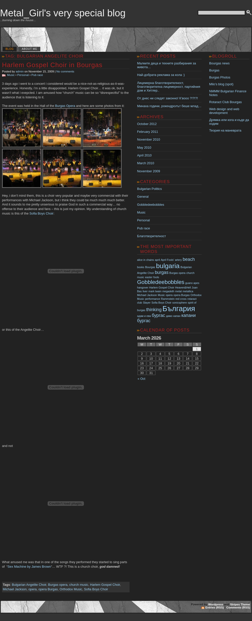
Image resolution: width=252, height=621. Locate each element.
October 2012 (147, 124)
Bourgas (150, 267)
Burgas (214, 70)
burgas (162, 272)
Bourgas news (219, 63)
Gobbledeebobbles (150, 204)
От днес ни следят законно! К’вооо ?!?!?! (167, 98)
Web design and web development (224, 111)
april (157, 259)
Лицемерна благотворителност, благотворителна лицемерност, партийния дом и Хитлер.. (168, 86)
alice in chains (145, 259)
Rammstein (168, 298)
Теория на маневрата (225, 130)
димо (169, 315)
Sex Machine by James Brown (29, 566)
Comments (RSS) (238, 607)
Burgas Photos (219, 77)
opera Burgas (48, 589)
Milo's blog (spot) (221, 84)
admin (19, 71)
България (179, 308)
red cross (180, 298)
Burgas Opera (65, 106)
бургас (158, 315)
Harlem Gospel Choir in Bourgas (52, 64)
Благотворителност (151, 236)
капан (176, 315)
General (143, 196)
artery (178, 259)
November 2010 (148, 139)
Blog (10, 49)
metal (178, 291)
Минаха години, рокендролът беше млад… (169, 106)
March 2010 (145, 163)
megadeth (168, 291)
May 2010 (144, 147)
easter (148, 277)
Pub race (37, 74)
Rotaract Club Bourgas (225, 102)
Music (11, 74)
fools (156, 277)
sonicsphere (179, 302)
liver (145, 291)
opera (32, 589)
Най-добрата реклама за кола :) (161, 75)
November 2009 (148, 171)
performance (152, 298)
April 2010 (144, 155)
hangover (142, 287)
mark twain (155, 291)
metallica (188, 291)
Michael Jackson (15, 589)
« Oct (141, 379)
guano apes (192, 282)
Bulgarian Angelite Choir (29, 585)
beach (189, 259)
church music (78, 585)
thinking (154, 309)
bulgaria (167, 266)
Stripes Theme (240, 604)
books (140, 267)
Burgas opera (58, 585)
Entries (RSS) (214, 607)
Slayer (146, 302)
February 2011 (147, 132)
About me (29, 49)
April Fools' (167, 259)
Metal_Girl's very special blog (62, 13)
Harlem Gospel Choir (105, 585)
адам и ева (144, 315)
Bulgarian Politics (149, 189)
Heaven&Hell (183, 287)
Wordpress (215, 604)
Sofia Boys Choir (41, 213)
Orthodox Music (71, 589)
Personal (23, 74)
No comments (65, 71)
